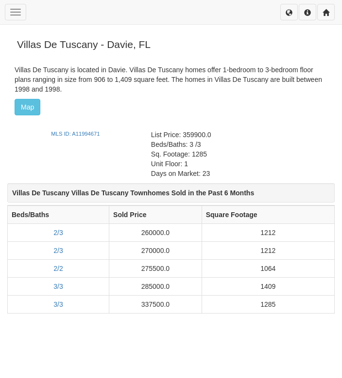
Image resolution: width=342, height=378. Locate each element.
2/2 (58, 268)
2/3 (58, 232)
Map (27, 107)
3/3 (58, 286)
